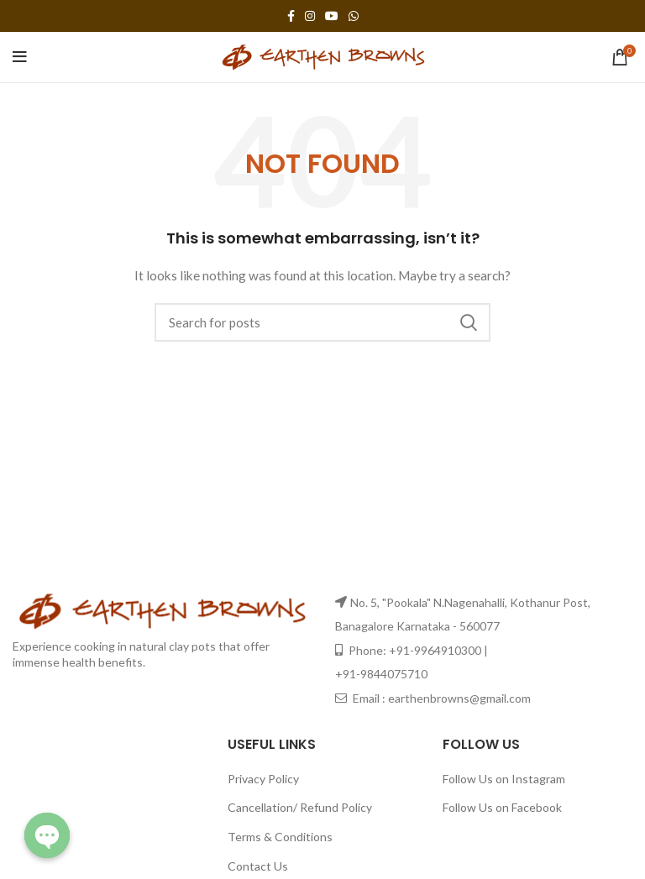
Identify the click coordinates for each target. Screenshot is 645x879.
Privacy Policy (263, 779)
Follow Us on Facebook (502, 807)
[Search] (322, 322)
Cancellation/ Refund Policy (300, 807)
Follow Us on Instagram (504, 779)
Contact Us (258, 866)
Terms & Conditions (280, 836)
